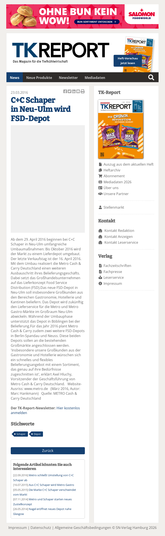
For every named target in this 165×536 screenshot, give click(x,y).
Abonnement (114, 176)
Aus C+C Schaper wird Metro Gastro (51, 485)
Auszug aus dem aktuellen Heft (129, 164)
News (14, 77)
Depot (37, 434)
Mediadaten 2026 (117, 182)
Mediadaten (95, 77)
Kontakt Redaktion (119, 230)
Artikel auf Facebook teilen (65, 91)
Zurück (47, 450)
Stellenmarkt (114, 207)
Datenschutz (41, 527)
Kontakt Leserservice (121, 242)
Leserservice (114, 277)
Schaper (21, 434)
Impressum (113, 283)
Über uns (111, 187)
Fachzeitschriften (117, 265)
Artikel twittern (70, 91)
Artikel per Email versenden (78, 91)
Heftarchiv (112, 170)
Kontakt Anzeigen (118, 236)
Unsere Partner (116, 193)
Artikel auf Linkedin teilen (74, 91)
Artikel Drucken (83, 91)
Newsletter (68, 77)
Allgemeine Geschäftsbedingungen (83, 527)
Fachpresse (113, 271)
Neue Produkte (39, 77)
